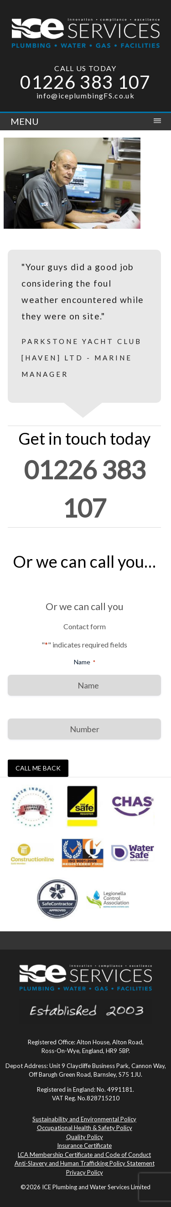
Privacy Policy (84, 1172)
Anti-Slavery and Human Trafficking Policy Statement (85, 1163)
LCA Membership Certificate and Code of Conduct (84, 1154)
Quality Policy (84, 1136)
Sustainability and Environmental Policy (84, 1119)
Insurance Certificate (84, 1145)
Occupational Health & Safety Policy (84, 1127)
